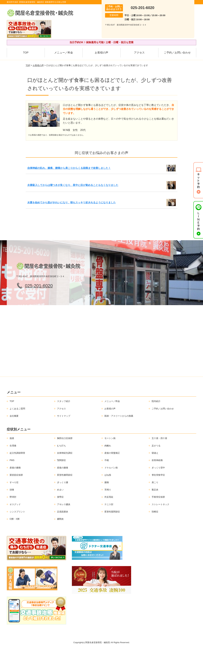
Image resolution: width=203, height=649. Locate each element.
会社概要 (14, 416)
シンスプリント (17, 511)
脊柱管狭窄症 (158, 475)
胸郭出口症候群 (65, 438)
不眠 (106, 460)
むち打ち (61, 445)
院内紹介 (156, 401)
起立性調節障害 (17, 453)
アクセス (139, 52)
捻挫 (12, 438)
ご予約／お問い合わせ (177, 52)
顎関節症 (61, 460)
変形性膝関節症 (65, 475)
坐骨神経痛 (157, 460)
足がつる (156, 445)
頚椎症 (155, 511)
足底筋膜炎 (62, 511)
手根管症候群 (158, 497)
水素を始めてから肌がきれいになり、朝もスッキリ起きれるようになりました (71, 202)
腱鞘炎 (60, 519)
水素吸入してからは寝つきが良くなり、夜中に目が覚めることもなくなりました (72, 185)
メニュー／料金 (63, 52)
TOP (26, 52)
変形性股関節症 (112, 511)
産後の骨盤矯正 (112, 453)
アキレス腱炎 (63, 504)
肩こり (155, 482)
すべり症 (14, 482)
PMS (12, 460)
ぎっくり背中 (158, 467)
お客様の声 (101, 52)
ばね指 (107, 475)
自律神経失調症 (65, 453)
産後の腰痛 (15, 467)
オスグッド (15, 504)
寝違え (155, 453)
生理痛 (13, 445)
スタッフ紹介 (63, 401)
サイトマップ (63, 416)
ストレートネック (160, 504)
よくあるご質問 (17, 408)
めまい (60, 489)
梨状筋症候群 (16, 475)
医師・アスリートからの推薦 (118, 416)
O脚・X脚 (14, 519)
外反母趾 (108, 497)
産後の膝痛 (62, 467)
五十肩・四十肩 (159, 438)
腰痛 (106, 482)
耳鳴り (107, 489)
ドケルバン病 (111, 467)
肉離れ (107, 445)
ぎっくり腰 (62, 482)
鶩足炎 (155, 489)
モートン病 (109, 438)
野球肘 (13, 497)
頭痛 (12, 489)
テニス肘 (108, 504)
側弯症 (60, 497)
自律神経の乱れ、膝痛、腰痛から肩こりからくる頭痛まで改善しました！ (69, 168)
